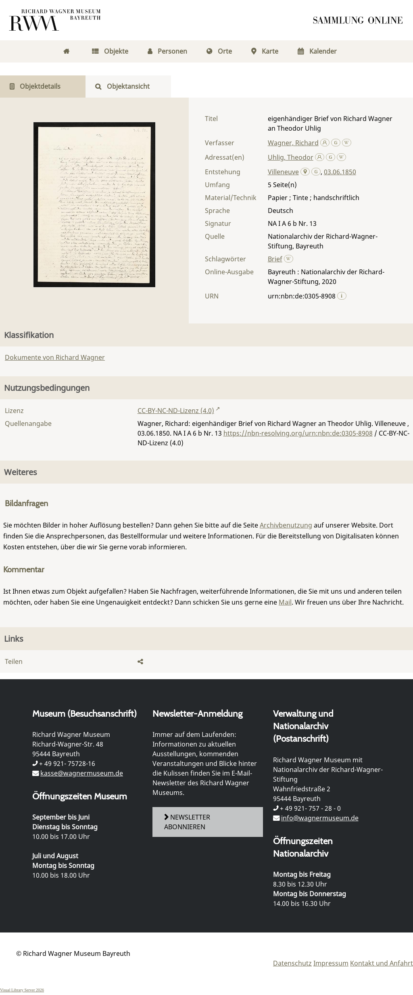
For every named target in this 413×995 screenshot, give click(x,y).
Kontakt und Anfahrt (381, 963)
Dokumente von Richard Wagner (55, 357)
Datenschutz (292, 963)
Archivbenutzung (286, 525)
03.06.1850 (340, 171)
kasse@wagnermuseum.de (81, 773)
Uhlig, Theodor (290, 157)
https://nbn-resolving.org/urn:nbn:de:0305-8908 (298, 433)
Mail (285, 602)
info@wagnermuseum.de (320, 818)
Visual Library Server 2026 (22, 990)
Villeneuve (283, 171)
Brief (275, 258)
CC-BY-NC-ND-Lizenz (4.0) (176, 410)
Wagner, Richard (293, 142)
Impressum (330, 963)
